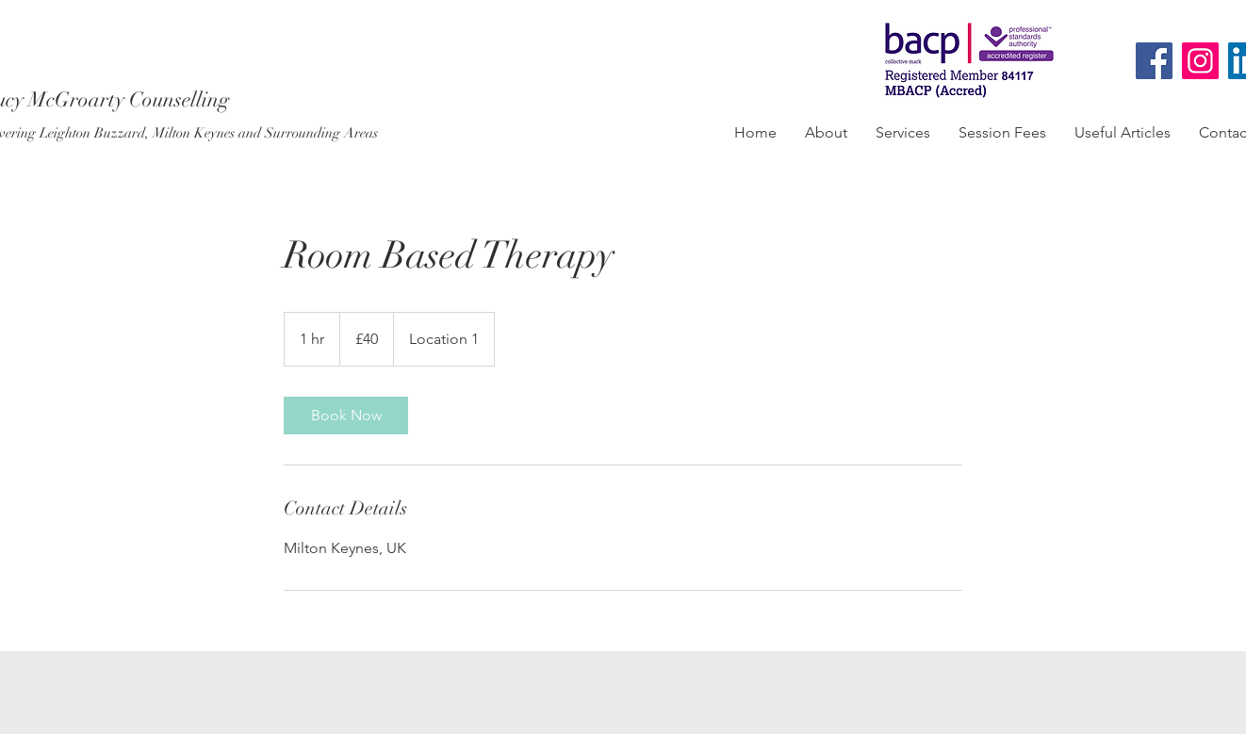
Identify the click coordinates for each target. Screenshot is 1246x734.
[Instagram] (1200, 60)
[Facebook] (1154, 60)
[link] (346, 415)
